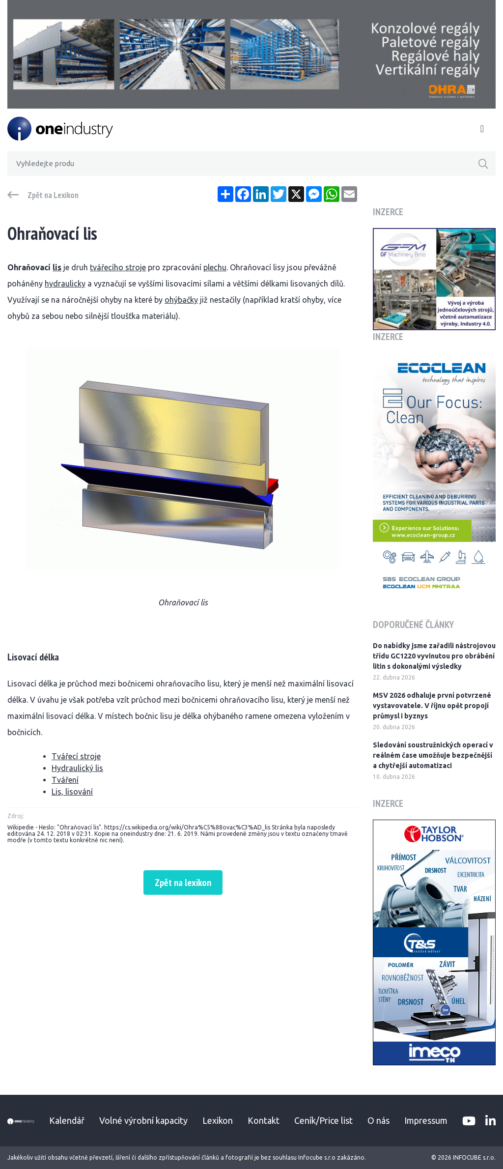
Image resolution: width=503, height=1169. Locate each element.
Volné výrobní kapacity (143, 1120)
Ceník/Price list (323, 1120)
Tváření (65, 779)
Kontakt (263, 1120)
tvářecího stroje (118, 267)
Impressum (425, 1120)
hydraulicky (65, 283)
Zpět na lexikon (183, 882)
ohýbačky (181, 299)
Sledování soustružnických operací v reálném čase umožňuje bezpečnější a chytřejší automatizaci (433, 755)
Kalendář (66, 1120)
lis (57, 267)
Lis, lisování (72, 791)
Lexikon (217, 1120)
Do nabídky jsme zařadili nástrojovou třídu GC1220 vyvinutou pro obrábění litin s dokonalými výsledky (434, 656)
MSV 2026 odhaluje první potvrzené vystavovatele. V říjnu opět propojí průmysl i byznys (432, 705)
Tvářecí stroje (76, 756)
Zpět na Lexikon (53, 195)
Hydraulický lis (77, 768)
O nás (378, 1120)
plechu (214, 267)
